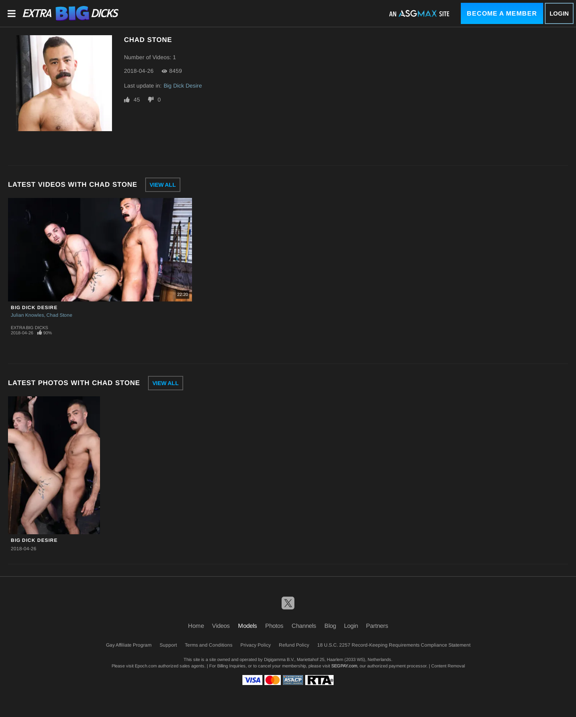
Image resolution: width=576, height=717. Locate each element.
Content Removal (448, 665)
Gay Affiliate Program (129, 645)
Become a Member (502, 13)
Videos (221, 625)
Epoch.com (146, 665)
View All (163, 185)
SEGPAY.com (344, 665)
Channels (304, 625)
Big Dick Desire (183, 85)
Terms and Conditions (208, 645)
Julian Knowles (27, 315)
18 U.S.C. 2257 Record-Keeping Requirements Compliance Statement (393, 645)
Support (168, 645)
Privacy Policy (255, 645)
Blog (330, 625)
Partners (377, 625)
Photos (274, 625)
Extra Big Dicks (29, 327)
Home (196, 625)
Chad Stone (59, 315)
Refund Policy (294, 645)
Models (247, 625)
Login (559, 13)
